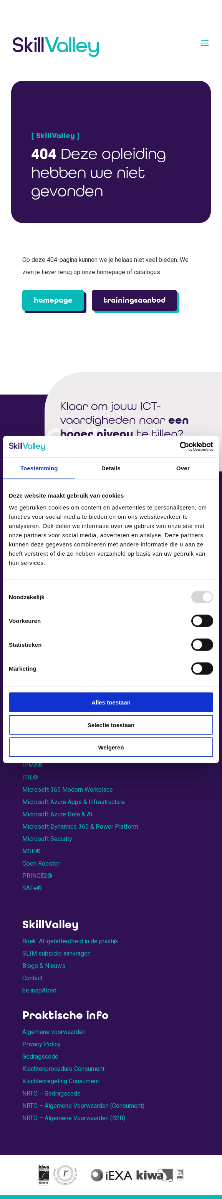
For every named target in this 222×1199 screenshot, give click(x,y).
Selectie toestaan (111, 724)
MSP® (31, 851)
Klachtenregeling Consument (60, 1081)
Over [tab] (183, 468)
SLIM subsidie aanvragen (56, 953)
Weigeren (111, 747)
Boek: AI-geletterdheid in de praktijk (70, 941)
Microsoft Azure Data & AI (57, 814)
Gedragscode (40, 1056)
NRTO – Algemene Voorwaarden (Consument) (83, 1105)
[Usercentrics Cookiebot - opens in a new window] (179, 447)
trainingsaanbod (134, 300)
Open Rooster (41, 863)
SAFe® (32, 888)
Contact (32, 978)
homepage (53, 300)
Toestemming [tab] (39, 468)
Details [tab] (111, 468)
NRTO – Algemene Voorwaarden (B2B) (73, 1118)
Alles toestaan (111, 702)
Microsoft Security (47, 839)
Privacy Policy (41, 1044)
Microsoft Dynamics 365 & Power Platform (80, 826)
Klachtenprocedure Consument (63, 1068)
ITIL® (30, 777)
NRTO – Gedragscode (51, 1093)
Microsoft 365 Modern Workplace (67, 789)
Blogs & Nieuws (43, 965)
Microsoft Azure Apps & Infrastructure (73, 802)
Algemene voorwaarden (54, 1032)
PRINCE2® (37, 875)
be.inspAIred (39, 990)
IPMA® (32, 765)
